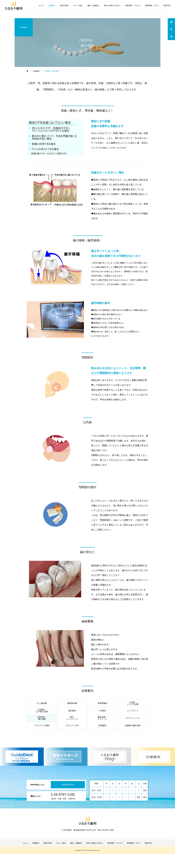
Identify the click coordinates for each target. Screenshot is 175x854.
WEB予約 (167, 5)
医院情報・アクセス (133, 5)
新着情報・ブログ (152, 5)
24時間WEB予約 (67, 785)
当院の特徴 (64, 5)
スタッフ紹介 (78, 5)
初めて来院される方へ (112, 5)
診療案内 (51, 5)
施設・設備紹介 (93, 5)
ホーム (41, 5)
